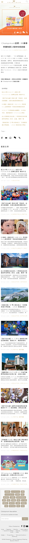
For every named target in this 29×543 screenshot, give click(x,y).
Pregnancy (15, 450)
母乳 (18, 506)
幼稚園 (13, 500)
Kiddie (17, 532)
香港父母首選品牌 (21, 497)
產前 (9, 500)
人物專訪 (13, 497)
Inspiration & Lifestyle (21, 50)
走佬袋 (17, 494)
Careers (3, 535)
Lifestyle (15, 349)
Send (25, 518)
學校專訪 (24, 503)
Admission (23, 281)
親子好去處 (12, 506)
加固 (23, 491)
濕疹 (6, 506)
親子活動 (21, 349)
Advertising (14, 536)
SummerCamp (15, 491)
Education (16, 180)
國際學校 (5, 503)
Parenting (15, 484)
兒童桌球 (7, 491)
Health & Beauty (17, 248)
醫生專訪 (6, 497)
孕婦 (18, 500)
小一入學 (24, 500)
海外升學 (12, 503)
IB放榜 (17, 503)
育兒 (22, 494)
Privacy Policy (10, 535)
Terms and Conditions (21, 535)
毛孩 (23, 506)
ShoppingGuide (9, 494)
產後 (4, 500)
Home (2, 529)
